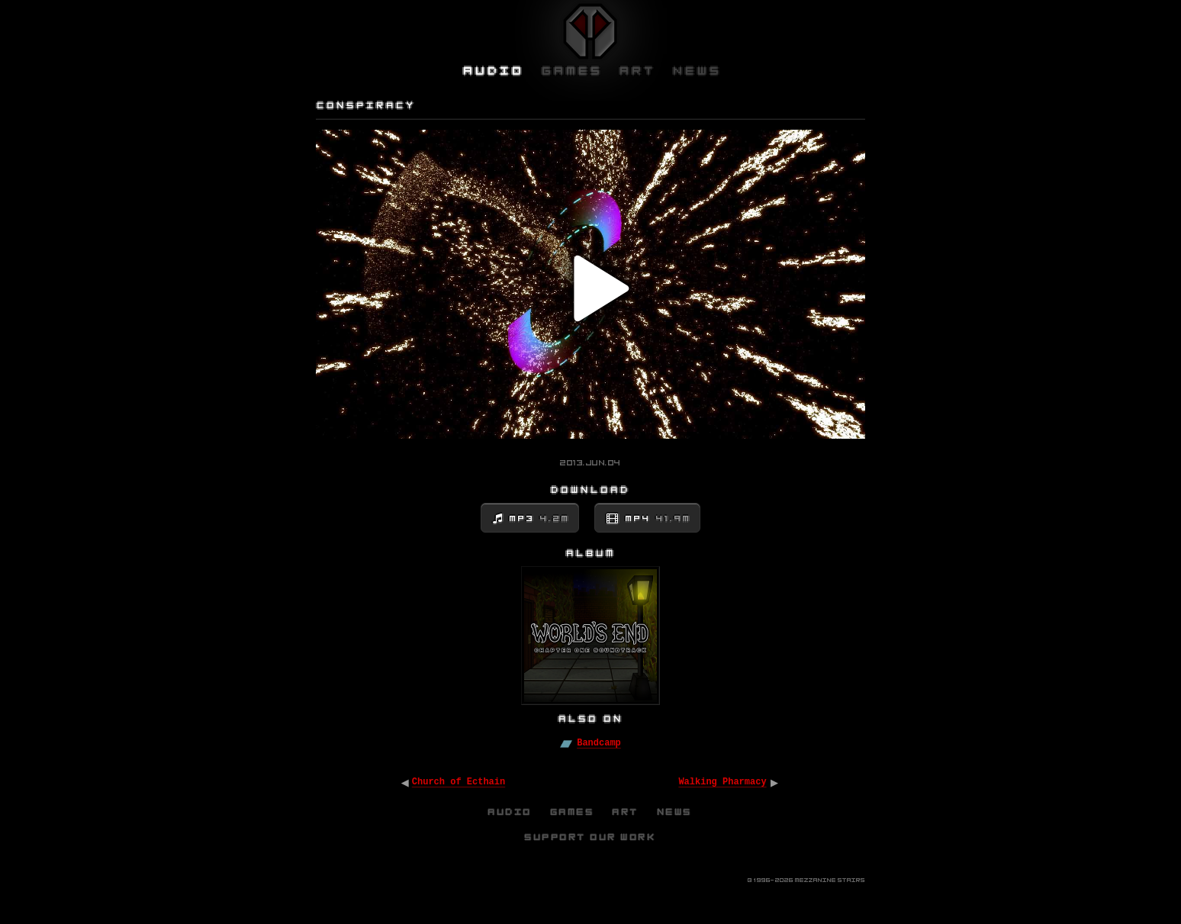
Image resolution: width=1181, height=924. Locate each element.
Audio (510, 812)
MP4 (658, 519)
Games (573, 812)
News (675, 812)
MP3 (540, 519)
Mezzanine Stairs (830, 880)
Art (626, 812)
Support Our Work (590, 837)
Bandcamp (599, 743)
